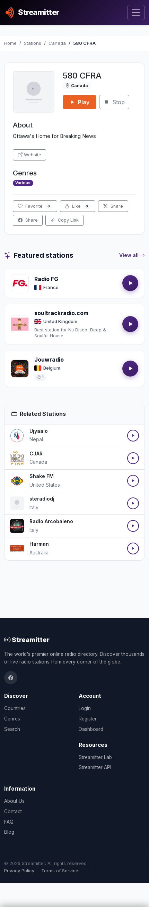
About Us (14, 801)
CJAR (36, 453)
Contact (13, 811)
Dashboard (91, 729)
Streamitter (27, 639)
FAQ (9, 822)
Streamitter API (95, 767)
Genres (12, 719)
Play (79, 102)
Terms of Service (59, 870)
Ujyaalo (38, 431)
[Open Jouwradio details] (20, 369)
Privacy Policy (19, 870)
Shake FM (41, 476)
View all (132, 255)
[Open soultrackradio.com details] (20, 324)
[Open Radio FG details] (20, 283)
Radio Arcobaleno (51, 521)
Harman (39, 544)
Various (22, 182)
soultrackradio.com (61, 313)
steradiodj (41, 499)
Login (85, 708)
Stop (114, 102)
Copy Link (65, 220)
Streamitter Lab (95, 757)
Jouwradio (49, 359)
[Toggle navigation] (136, 12)
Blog (9, 832)
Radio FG (46, 278)
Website (29, 154)
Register (88, 719)
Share (113, 206)
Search (12, 729)
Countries (15, 708)
